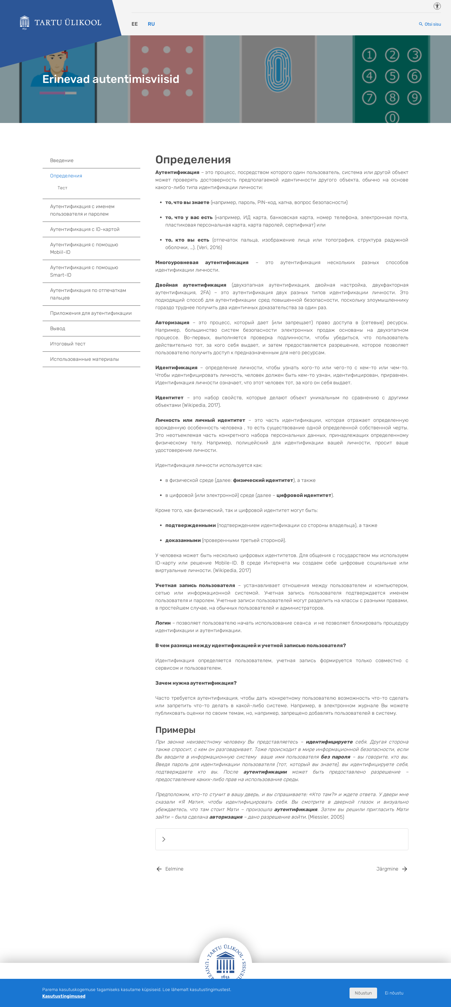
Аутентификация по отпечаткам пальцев (88, 294)
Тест (62, 188)
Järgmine (387, 869)
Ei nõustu (394, 993)
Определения (95, 175)
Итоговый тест (68, 344)
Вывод (57, 328)
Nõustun (363, 993)
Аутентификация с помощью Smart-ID (84, 271)
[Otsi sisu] (429, 24)
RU (151, 24)
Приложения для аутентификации (91, 313)
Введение (62, 160)
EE (135, 24)
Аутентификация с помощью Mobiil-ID (84, 248)
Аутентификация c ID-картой (85, 229)
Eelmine (174, 869)
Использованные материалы (84, 359)
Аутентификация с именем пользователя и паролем (82, 210)
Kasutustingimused (64, 996)
